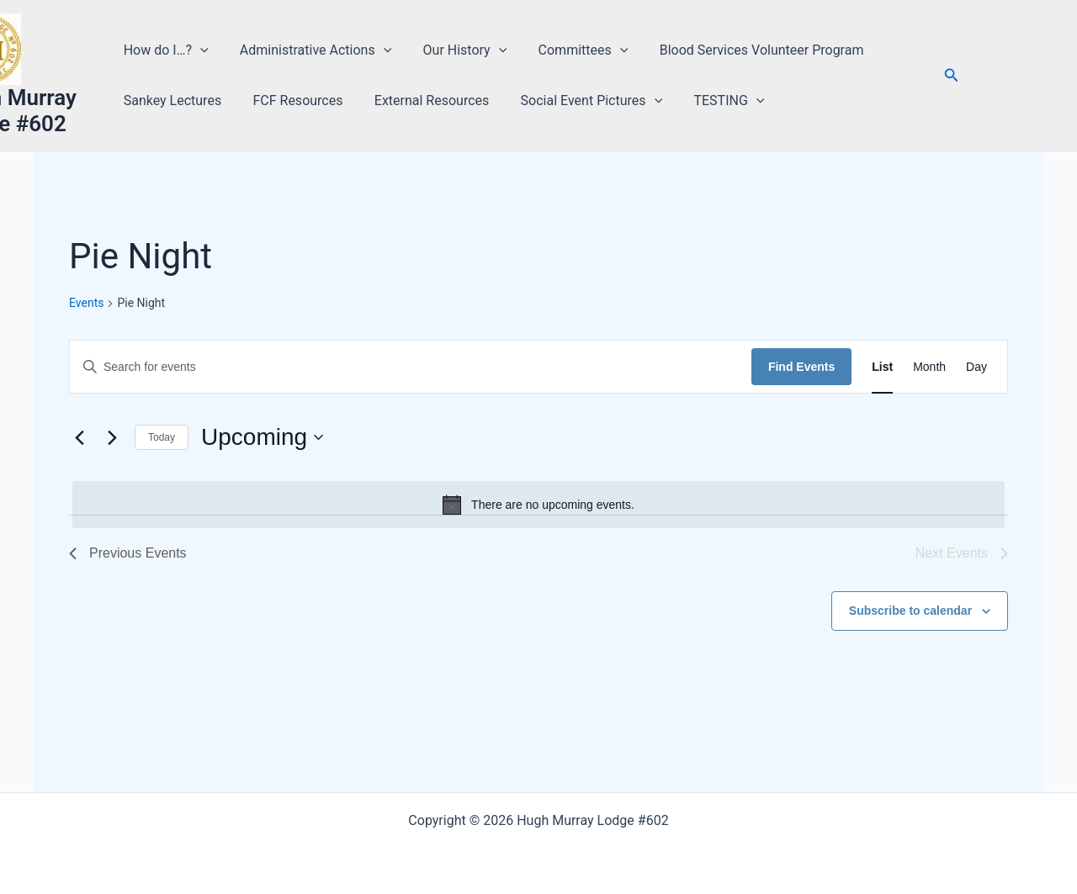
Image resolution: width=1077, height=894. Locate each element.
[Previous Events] (79, 437)
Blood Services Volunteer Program (745, 50)
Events (86, 302)
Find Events (801, 366)
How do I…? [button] (167, 50)
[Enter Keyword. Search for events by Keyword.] (410, 367)
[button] (202, 50)
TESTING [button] (712, 101)
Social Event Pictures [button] (580, 101)
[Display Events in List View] (882, 367)
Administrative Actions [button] (312, 50)
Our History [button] (458, 50)
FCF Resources (295, 100)
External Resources (424, 100)
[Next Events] (112, 437)
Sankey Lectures (174, 100)
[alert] (538, 504)
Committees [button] (572, 50)
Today (161, 437)
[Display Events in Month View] (929, 367)
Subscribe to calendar (910, 610)
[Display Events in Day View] (976, 367)
